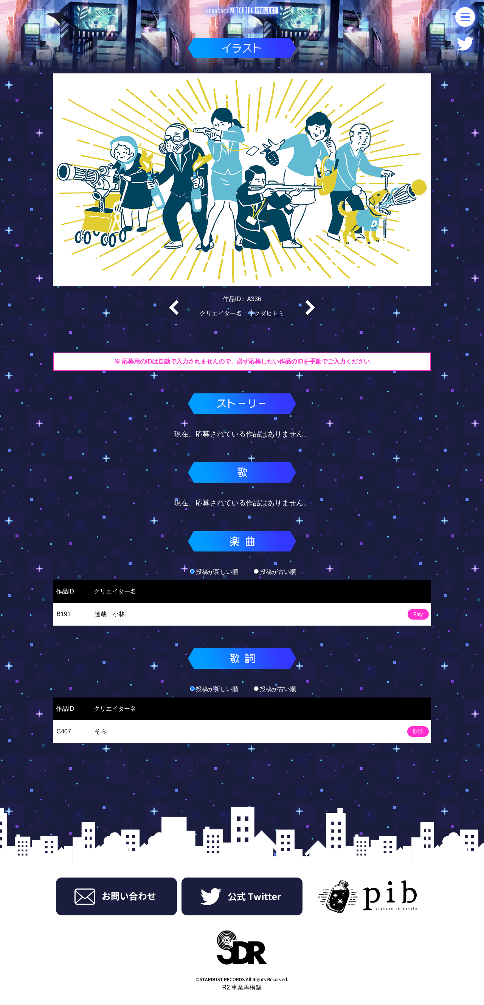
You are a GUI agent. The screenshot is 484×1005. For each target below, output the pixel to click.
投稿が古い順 (275, 572)
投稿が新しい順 (214, 572)
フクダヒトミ (266, 313)
